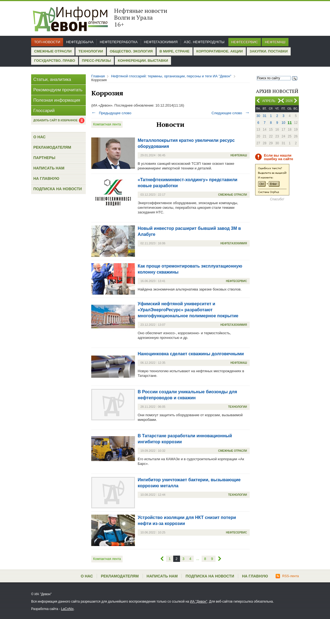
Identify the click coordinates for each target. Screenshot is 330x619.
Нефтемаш (275, 42)
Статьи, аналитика (52, 79)
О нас (39, 137)
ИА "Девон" (198, 601)
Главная (98, 76)
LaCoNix (67, 609)
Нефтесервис (244, 42)
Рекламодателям (52, 147)
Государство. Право (54, 60)
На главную (46, 178)
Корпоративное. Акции (219, 51)
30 (258, 116)
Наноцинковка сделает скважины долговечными (191, 353)
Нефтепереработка (118, 42)
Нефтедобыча (79, 42)
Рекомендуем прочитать (57, 89)
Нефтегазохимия (161, 42)
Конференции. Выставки (143, 60)
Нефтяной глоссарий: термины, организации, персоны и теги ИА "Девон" (171, 76)
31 (264, 116)
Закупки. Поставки (269, 51)
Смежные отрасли (53, 51)
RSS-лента (287, 576)
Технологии (90, 51)
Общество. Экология (131, 51)
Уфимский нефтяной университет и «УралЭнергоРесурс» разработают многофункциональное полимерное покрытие (188, 309)
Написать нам (48, 168)
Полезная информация (56, 100)
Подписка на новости (57, 189)
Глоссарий (44, 110)
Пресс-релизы (96, 60)
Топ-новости (47, 42)
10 (283, 123)
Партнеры (44, 158)
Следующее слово (230, 113)
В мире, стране (175, 51)
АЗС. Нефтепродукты (204, 42)
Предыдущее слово (111, 113)
